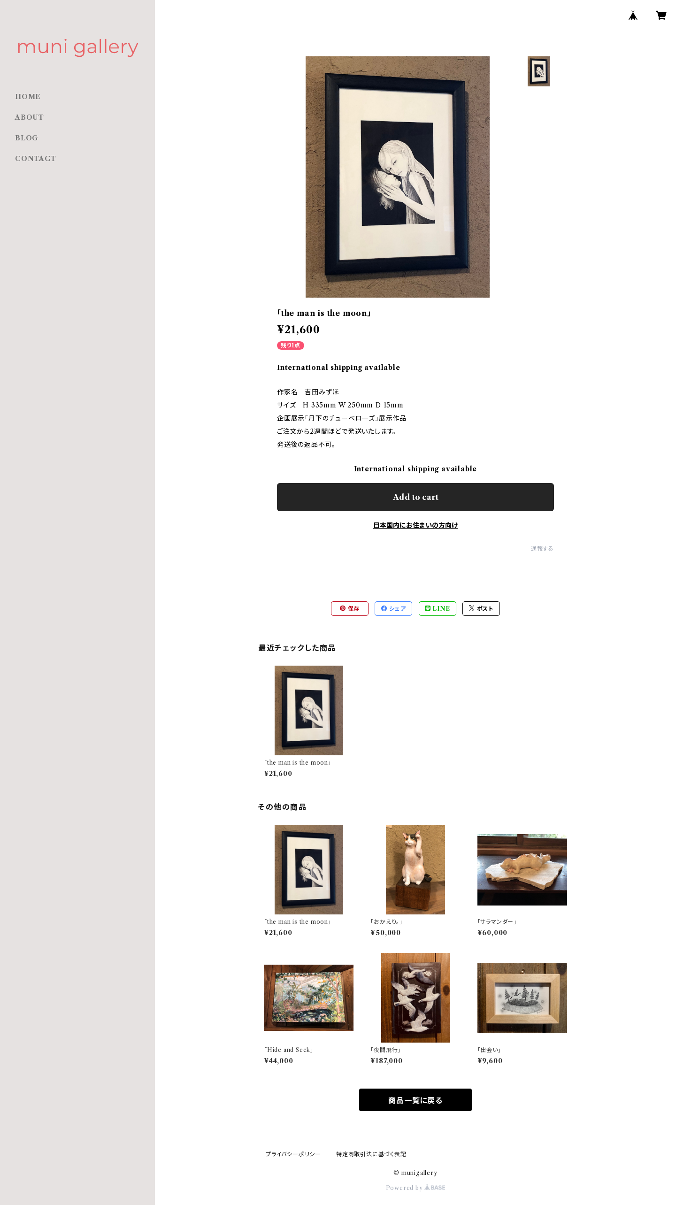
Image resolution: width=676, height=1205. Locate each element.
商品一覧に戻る (415, 1100)
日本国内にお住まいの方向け (415, 525)
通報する (542, 548)
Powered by (416, 1187)
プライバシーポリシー (293, 1154)
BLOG (26, 138)
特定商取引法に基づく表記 (371, 1154)
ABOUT (29, 117)
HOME (28, 96)
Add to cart (415, 497)
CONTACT (35, 158)
